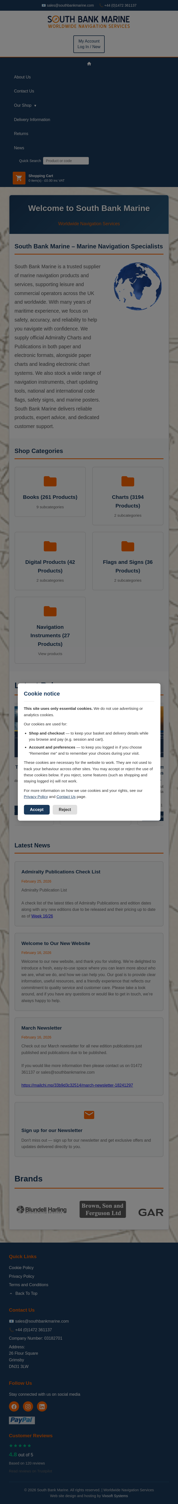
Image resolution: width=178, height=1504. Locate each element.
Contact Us (66, 796)
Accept (37, 809)
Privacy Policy (36, 796)
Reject (65, 809)
